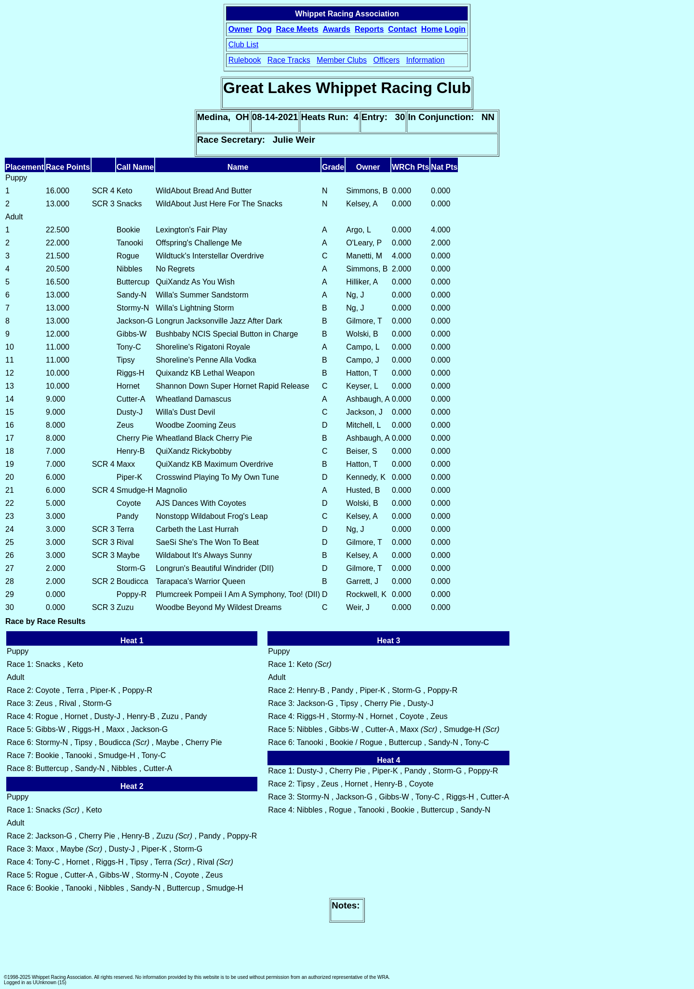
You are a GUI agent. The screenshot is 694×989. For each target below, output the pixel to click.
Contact (402, 29)
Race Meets (297, 29)
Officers (386, 60)
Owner (240, 29)
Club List (243, 45)
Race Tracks (288, 60)
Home (431, 29)
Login (455, 29)
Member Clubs (342, 60)
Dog (264, 29)
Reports (369, 29)
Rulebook (244, 60)
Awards (336, 29)
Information (425, 60)
